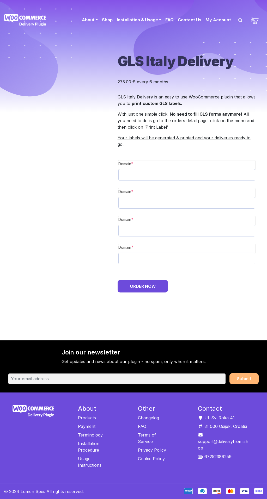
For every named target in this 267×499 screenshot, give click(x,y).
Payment (86, 426)
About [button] (88, 19)
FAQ (169, 19)
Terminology (90, 435)
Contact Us (189, 19)
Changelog (148, 417)
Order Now (143, 286)
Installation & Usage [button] (137, 19)
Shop (107, 19)
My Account (218, 19)
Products (87, 417)
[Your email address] (117, 378)
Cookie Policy (151, 458)
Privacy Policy (152, 450)
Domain (126, 163)
